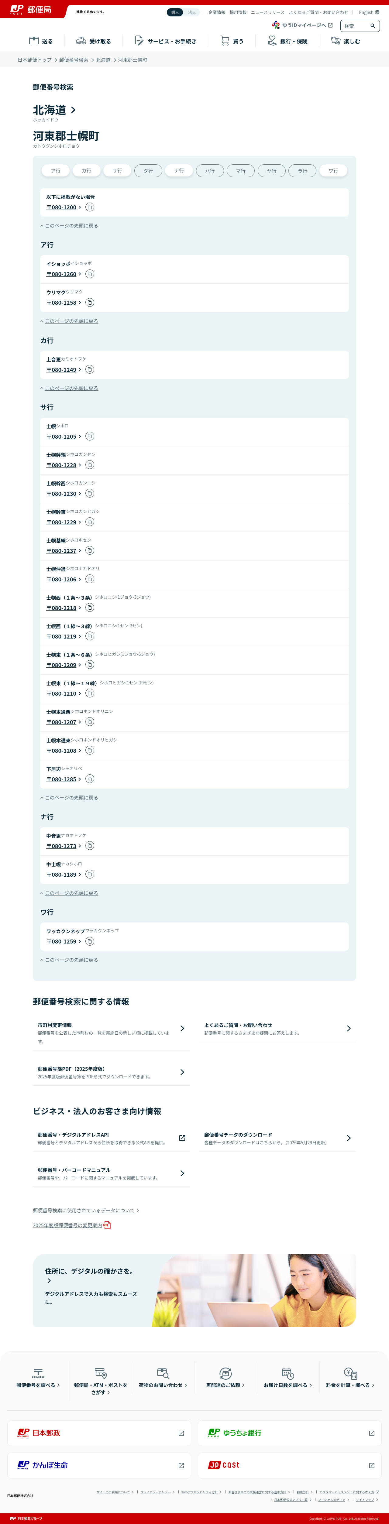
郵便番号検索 (73, 59)
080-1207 (64, 722)
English (366, 12)
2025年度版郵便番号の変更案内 (67, 1225)
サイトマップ (365, 1499)
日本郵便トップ (35, 59)
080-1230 (64, 493)
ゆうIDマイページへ (298, 25)
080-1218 (64, 607)
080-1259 (64, 941)
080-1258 (64, 302)
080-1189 (64, 874)
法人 (192, 12)
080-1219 (64, 636)
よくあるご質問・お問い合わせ (318, 12)
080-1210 (64, 693)
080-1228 (64, 465)
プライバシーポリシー (155, 1492)
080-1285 (64, 779)
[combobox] (354, 25)
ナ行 (179, 170)
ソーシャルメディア (331, 1499)
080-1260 (64, 274)
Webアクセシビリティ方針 (199, 1492)
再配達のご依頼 (223, 1377)
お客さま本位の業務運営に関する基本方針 (257, 1492)
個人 (175, 12)
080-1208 (64, 750)
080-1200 (64, 207)
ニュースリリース (268, 12)
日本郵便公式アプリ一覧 (291, 1499)
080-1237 (64, 550)
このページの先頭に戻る (71, 225)
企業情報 (216, 12)
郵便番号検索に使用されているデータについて (84, 1210)
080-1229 (64, 522)
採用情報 (238, 12)
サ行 (117, 170)
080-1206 (64, 579)
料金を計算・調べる (348, 1377)
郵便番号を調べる (35, 1377)
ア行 (55, 170)
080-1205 (64, 436)
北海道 (103, 59)
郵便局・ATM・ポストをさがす (101, 1381)
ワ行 (333, 170)
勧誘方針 (303, 1492)
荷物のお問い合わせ (161, 1377)
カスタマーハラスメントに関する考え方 (346, 1492)
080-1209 (64, 665)
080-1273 (64, 846)
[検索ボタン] (373, 26)
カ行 (86, 170)
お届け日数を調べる (286, 1377)
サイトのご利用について (113, 1492)
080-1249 (64, 369)
